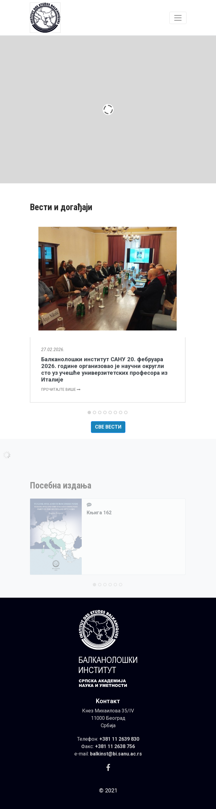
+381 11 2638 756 (115, 746)
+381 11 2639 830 (119, 739)
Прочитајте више (61, 412)
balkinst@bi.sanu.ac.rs (116, 754)
